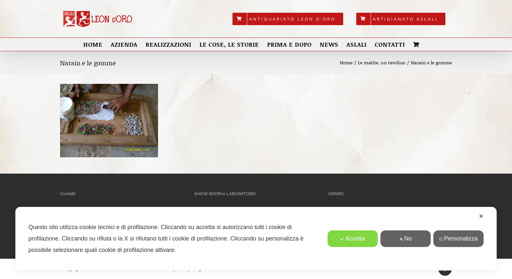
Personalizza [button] (458, 238)
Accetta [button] (353, 238)
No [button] (405, 238)
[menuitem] (287, 19)
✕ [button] (481, 216)
